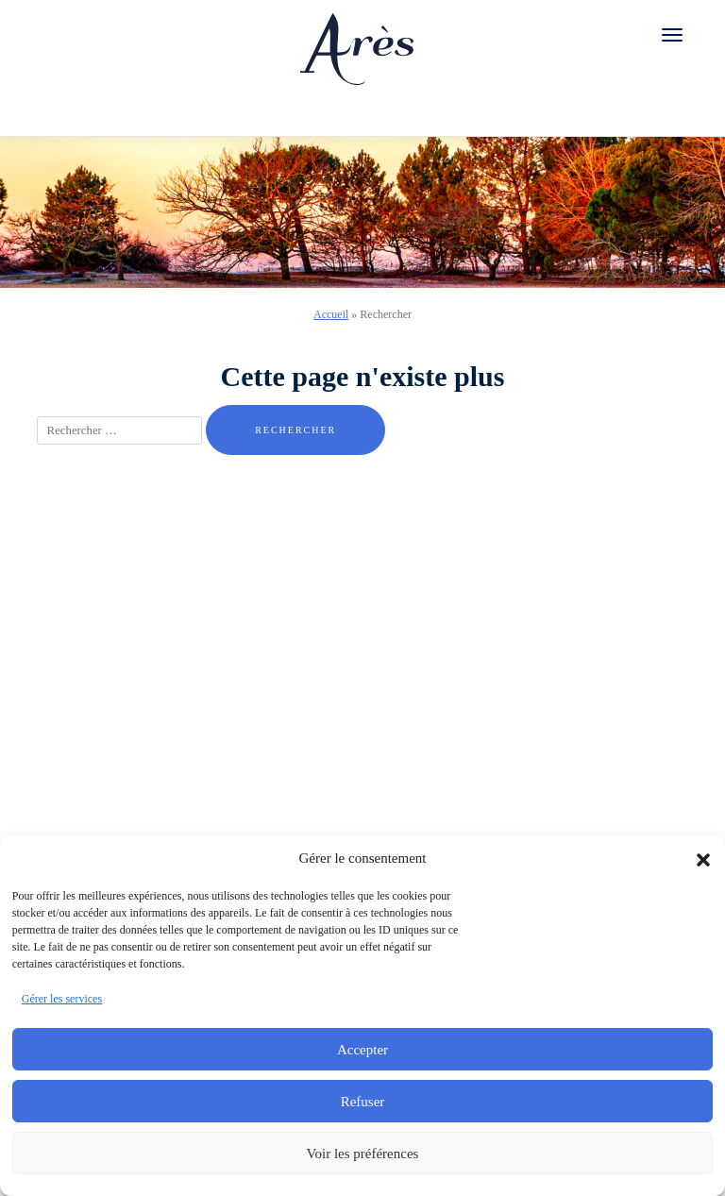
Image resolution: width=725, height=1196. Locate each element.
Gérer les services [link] (62, 998)
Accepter (362, 1049)
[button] (703, 858)
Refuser (363, 1101)
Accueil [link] (330, 314)
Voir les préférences (363, 1153)
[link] (356, 42)
